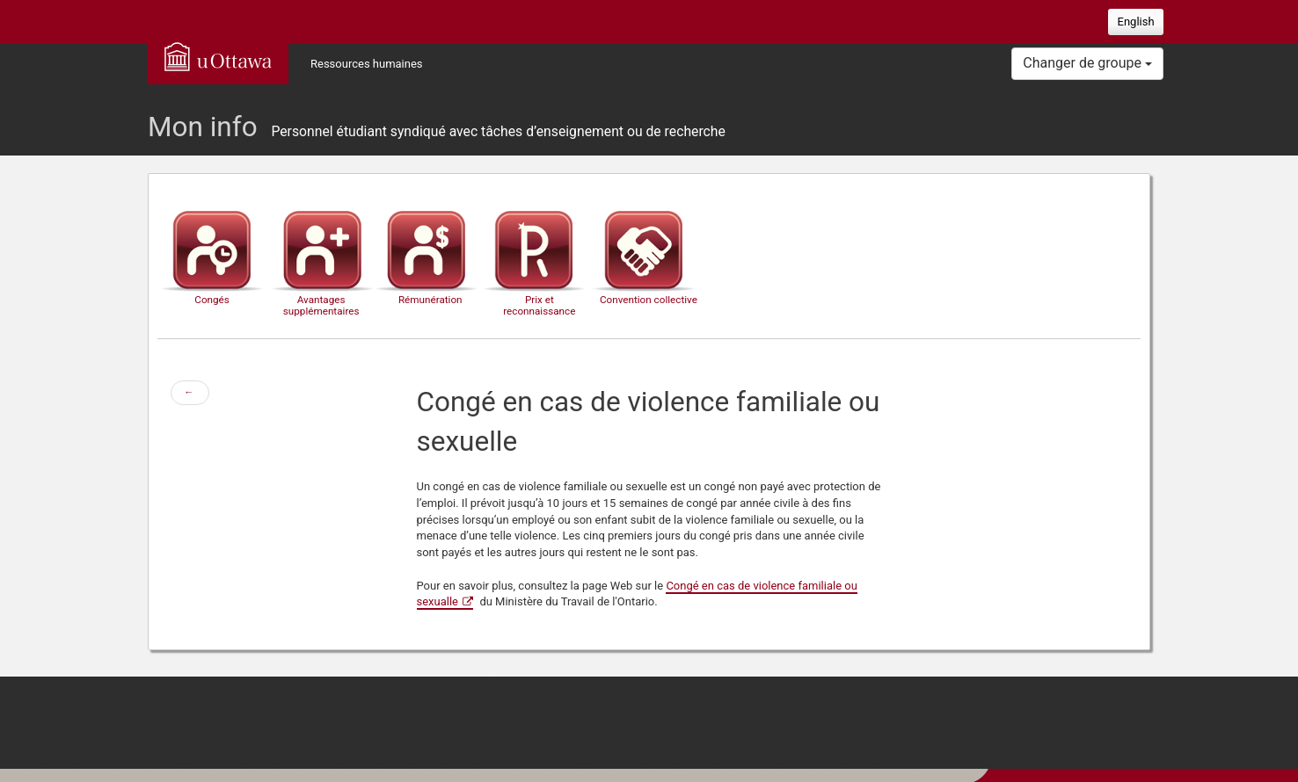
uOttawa (218, 56)
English (1136, 21)
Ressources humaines (366, 63)
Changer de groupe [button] (1087, 62)
